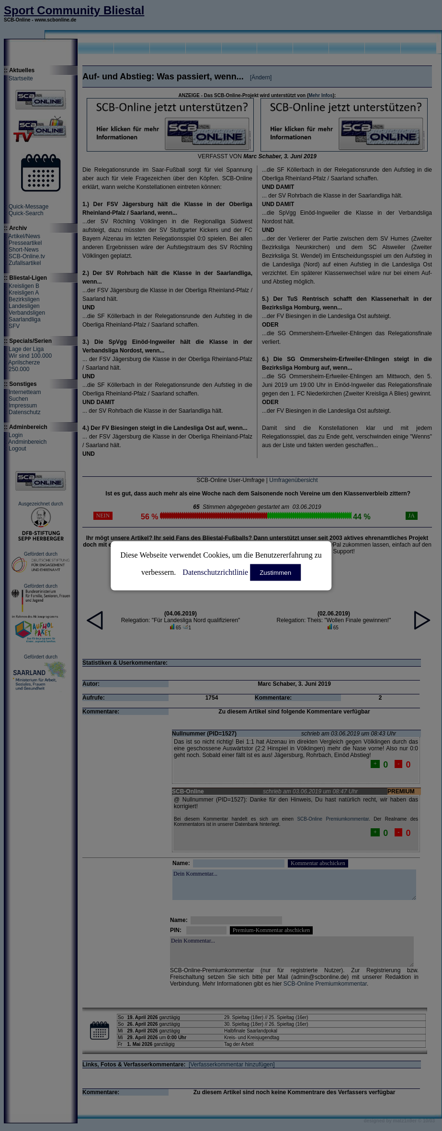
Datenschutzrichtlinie (215, 572)
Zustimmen (275, 572)
